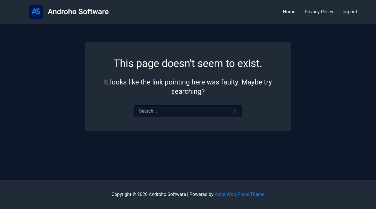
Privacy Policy (319, 12)
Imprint (349, 12)
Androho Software (78, 11)
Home (289, 12)
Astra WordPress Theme (239, 194)
